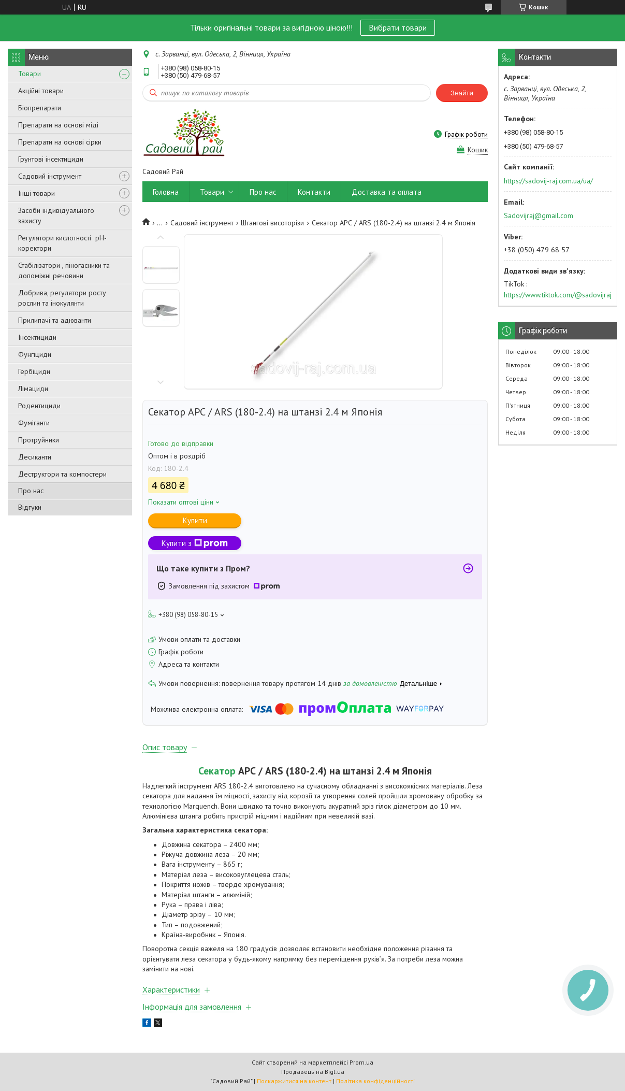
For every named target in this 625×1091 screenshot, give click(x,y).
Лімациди (33, 388)
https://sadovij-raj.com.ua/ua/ (548, 180)
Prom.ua (361, 1062)
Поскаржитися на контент (294, 1081)
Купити (195, 520)
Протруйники (38, 439)
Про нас (30, 490)
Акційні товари (41, 90)
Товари (29, 73)
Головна (166, 192)
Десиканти (34, 457)
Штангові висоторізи (272, 222)
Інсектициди (37, 337)
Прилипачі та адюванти (54, 320)
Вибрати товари (398, 27)
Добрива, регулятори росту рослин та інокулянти (62, 298)
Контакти (314, 192)
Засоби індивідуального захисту (56, 215)
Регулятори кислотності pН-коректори (62, 243)
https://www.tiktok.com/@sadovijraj (558, 294)
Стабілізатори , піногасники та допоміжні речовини (64, 270)
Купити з (195, 543)
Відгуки (29, 507)
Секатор (217, 770)
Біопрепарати (39, 107)
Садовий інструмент (49, 176)
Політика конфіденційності (375, 1081)
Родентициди (39, 405)
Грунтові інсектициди (50, 159)
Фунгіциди (34, 354)
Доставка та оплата (386, 192)
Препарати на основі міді (58, 125)
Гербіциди (34, 371)
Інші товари (36, 193)
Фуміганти (34, 422)
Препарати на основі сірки (59, 142)
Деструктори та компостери (62, 474)
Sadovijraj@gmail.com (538, 215)
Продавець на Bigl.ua (312, 1071)
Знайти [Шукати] (461, 93)
